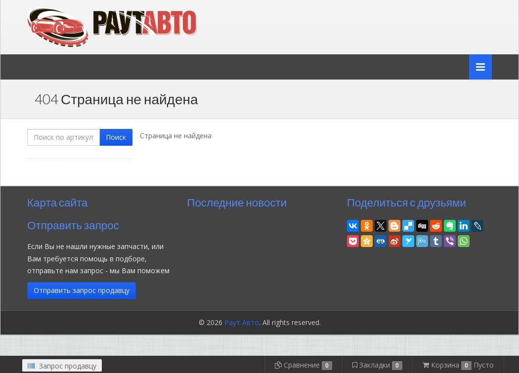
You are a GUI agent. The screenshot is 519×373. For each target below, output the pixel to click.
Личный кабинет (424, 9)
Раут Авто (241, 322)
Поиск (116, 137)
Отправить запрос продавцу (82, 290)
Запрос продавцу (62, 366)
